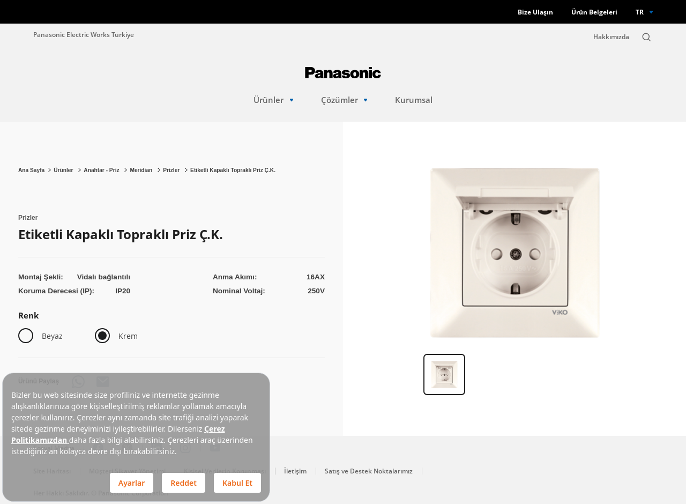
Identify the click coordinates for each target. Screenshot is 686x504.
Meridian (142, 170)
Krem (128, 336)
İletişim (295, 471)
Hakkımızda (611, 37)
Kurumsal (414, 100)
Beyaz (52, 336)
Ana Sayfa (31, 170)
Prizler (172, 170)
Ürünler (273, 100)
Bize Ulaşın (535, 12)
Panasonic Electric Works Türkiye (83, 34)
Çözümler (344, 100)
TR (640, 12)
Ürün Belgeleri (594, 12)
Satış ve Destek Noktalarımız (369, 471)
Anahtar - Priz (102, 170)
